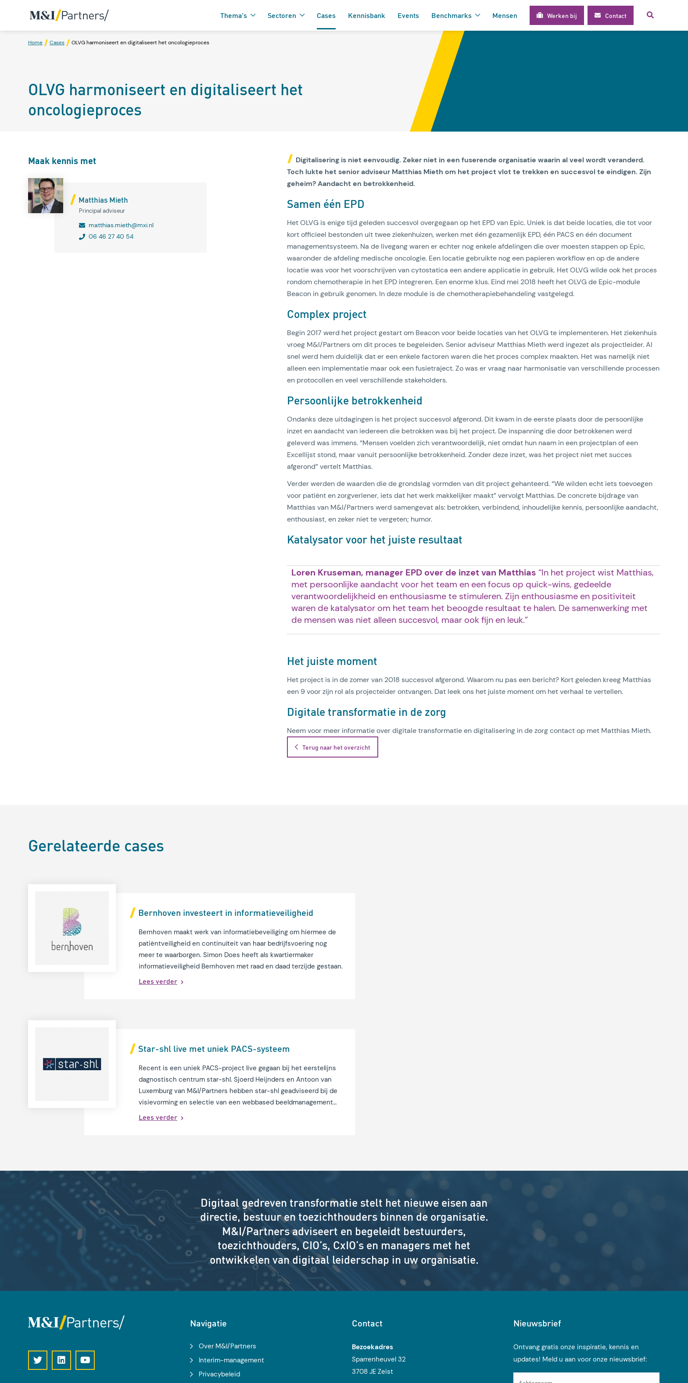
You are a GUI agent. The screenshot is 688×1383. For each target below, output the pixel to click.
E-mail (528, 1270)
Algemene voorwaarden (235, 1252)
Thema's (233, 15)
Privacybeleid (219, 1238)
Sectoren (282, 15)
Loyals (651, 1371)
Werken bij (215, 1280)
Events (408, 15)
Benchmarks (451, 15)
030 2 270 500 (388, 1305)
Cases (326, 15)
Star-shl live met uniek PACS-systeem (537, 912)
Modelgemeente (224, 1266)
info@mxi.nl (382, 1317)
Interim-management (231, 1224)
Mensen (504, 15)
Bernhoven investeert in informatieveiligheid (225, 912)
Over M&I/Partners (227, 1210)
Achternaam (535, 1247)
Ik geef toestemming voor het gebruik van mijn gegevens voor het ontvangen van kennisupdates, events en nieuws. (589, 1297)
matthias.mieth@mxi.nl (121, 225)
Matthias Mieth (103, 200)
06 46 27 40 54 (111, 237)
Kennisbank (366, 15)
